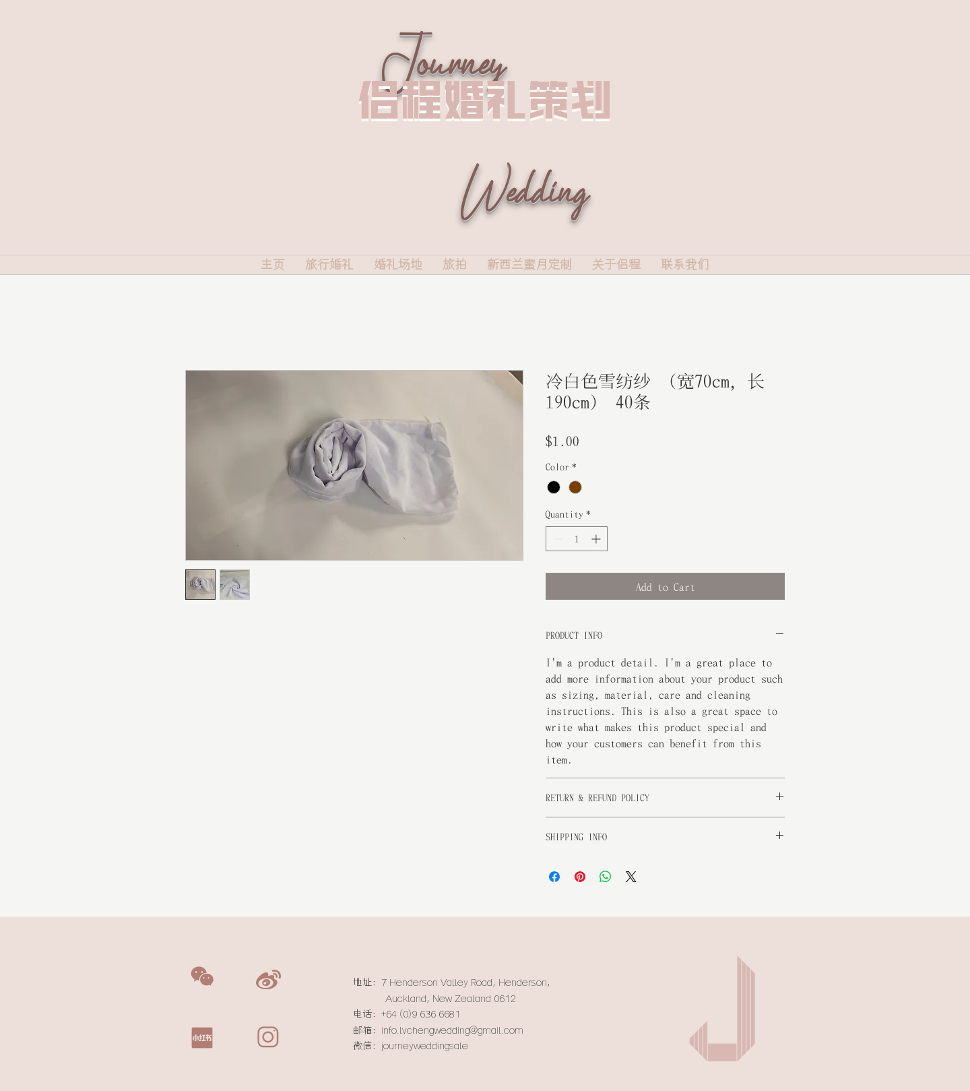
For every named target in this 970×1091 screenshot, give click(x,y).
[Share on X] (631, 877)
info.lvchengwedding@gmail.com (452, 1030)
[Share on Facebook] (554, 877)
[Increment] (597, 539)
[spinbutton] (576, 539)
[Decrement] (556, 539)
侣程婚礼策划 (485, 99)
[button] (202, 976)
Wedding (523, 211)
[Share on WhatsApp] (605, 877)
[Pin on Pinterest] (580, 877)
